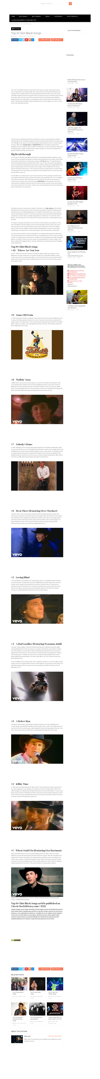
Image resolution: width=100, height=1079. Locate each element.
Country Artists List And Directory (75, 281)
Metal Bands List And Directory (77, 274)
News (47, 16)
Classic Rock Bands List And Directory (23, 20)
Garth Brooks (40, 181)
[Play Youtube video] (37, 280)
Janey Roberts (34, 996)
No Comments (32, 36)
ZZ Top (42, 161)
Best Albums (36, 16)
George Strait (26, 145)
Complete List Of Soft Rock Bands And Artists (76, 271)
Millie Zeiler (14, 36)
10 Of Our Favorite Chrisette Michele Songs (17, 1019)
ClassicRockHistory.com (14, 1074)
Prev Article (45, 39)
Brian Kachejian (35, 1021)
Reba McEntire (37, 145)
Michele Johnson (52, 996)
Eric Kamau (16, 996)
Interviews (58, 16)
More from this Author (55, 1036)
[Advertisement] (37, 956)
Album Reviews (72, 286)
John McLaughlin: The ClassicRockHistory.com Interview (75, 130)
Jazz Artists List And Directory (77, 276)
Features (70, 284)
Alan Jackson (49, 208)
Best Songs (23, 16)
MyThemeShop (36, 1074)
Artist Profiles (72, 16)
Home (13, 16)
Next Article (57, 39)
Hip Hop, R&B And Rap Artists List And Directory (76, 278)
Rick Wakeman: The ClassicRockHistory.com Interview (75, 228)
